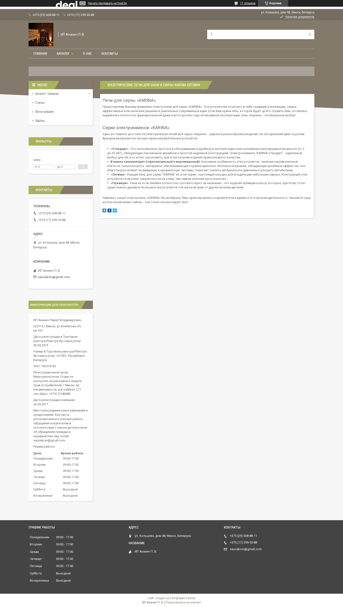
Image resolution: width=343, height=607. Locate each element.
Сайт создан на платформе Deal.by (171, 598)
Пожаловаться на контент (183, 602)
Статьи (40, 102)
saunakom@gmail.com (54, 277)
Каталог (63, 53)
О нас (87, 53)
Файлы (40, 120)
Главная (40, 53)
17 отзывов (248, 3)
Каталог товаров (46, 93)
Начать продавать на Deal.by (107, 3)
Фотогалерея (44, 111)
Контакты (109, 53)
